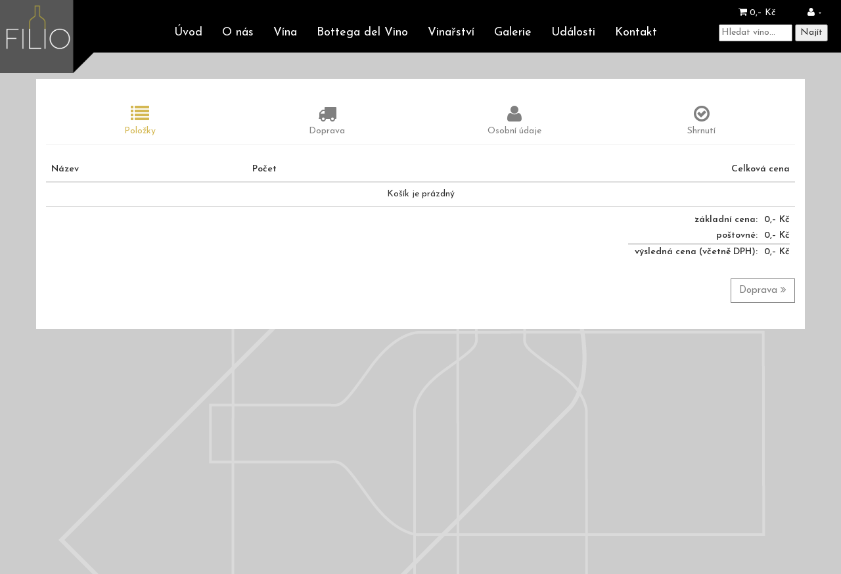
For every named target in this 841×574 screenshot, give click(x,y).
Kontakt (636, 32)
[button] (814, 13)
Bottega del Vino (362, 32)
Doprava (762, 290)
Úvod (188, 32)
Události (573, 32)
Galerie (513, 32)
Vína (285, 32)
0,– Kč (757, 13)
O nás (238, 32)
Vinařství (451, 32)
